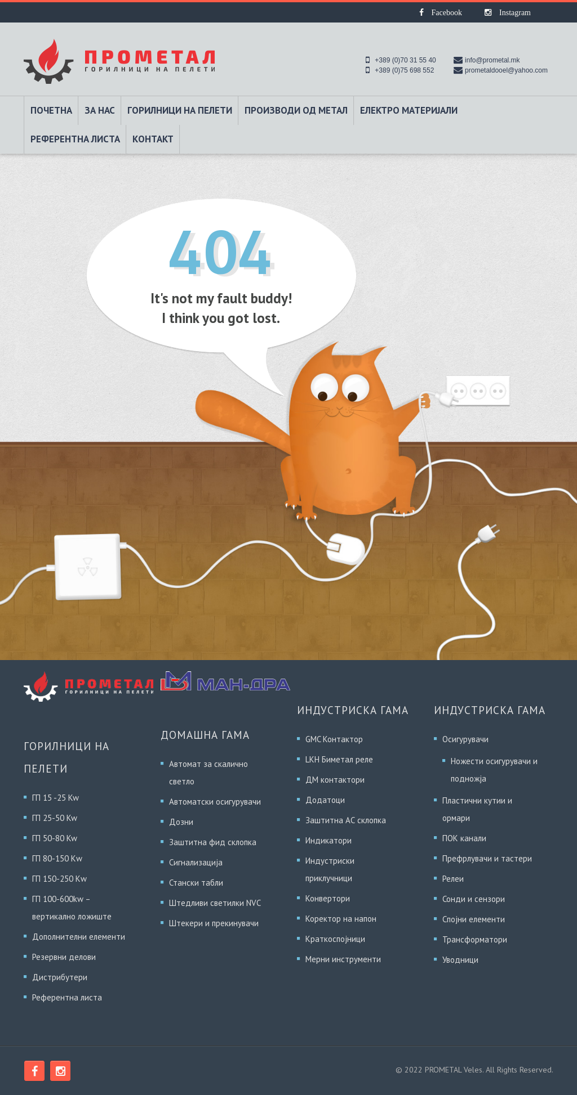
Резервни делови (64, 957)
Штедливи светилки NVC (215, 902)
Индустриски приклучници (329, 869)
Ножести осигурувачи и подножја (494, 770)
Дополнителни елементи (78, 936)
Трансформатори (474, 939)
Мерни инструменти (343, 959)
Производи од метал (296, 110)
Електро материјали (409, 110)
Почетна (51, 110)
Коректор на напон (340, 918)
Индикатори (328, 840)
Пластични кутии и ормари (477, 809)
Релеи (453, 878)
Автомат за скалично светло (208, 773)
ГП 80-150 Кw (57, 858)
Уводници (460, 959)
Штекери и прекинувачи (214, 923)
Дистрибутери (59, 977)
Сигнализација (196, 862)
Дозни (181, 821)
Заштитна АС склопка (345, 820)
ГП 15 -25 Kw (55, 797)
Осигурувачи (465, 739)
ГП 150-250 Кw (59, 878)
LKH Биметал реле (339, 759)
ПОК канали (464, 838)
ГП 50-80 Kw (54, 838)
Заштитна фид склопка (212, 842)
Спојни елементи (473, 919)
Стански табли (196, 882)
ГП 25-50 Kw (54, 818)
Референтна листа (75, 139)
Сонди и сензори (473, 899)
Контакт (153, 139)
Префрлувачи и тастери (487, 858)
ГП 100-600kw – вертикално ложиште (72, 908)
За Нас (100, 110)
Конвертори (327, 898)
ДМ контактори (335, 779)
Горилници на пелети (179, 110)
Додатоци (325, 800)
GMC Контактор (334, 739)
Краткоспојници (335, 939)
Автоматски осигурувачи (215, 801)
